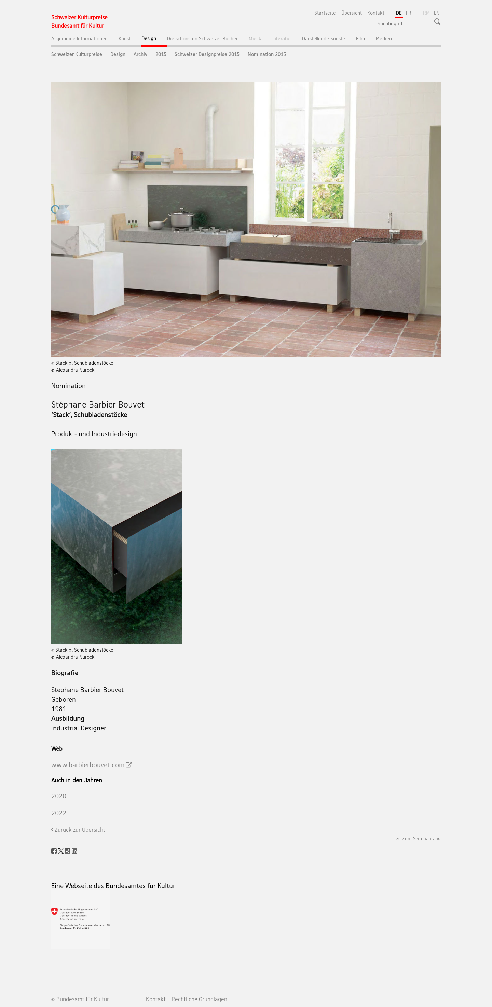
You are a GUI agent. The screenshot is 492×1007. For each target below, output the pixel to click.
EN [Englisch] (436, 13)
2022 (58, 813)
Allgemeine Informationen (79, 38)
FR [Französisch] (408, 13)
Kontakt (375, 13)
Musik (255, 38)
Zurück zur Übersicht (80, 829)
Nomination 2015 (267, 54)
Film (360, 38)
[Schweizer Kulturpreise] (79, 21)
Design (154, 40)
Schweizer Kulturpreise (76, 54)
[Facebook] (54, 850)
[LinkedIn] (74, 850)
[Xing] (68, 850)
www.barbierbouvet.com (88, 765)
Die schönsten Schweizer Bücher (202, 38)
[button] (438, 21)
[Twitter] (61, 850)
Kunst (125, 38)
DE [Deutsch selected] (399, 13)
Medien (384, 38)
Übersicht (351, 13)
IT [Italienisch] (417, 12)
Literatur (281, 38)
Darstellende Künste (323, 38)
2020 (58, 796)
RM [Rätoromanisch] (427, 12)
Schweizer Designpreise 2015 (207, 54)
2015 (160, 54)
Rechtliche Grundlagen (199, 999)
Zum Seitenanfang (421, 838)
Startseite (325, 13)
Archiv (140, 54)
